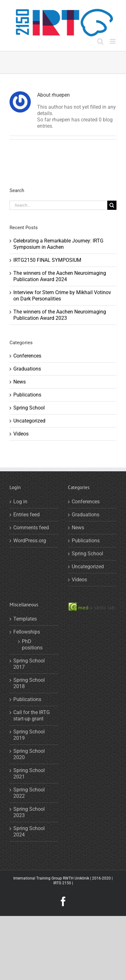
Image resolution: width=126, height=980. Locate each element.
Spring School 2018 (29, 683)
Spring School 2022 (29, 793)
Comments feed (31, 528)
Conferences (27, 356)
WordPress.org (29, 541)
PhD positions (32, 644)
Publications (27, 395)
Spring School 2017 (29, 664)
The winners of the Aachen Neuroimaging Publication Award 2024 (59, 276)
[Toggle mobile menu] (113, 41)
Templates (25, 619)
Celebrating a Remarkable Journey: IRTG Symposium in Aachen (58, 244)
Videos (21, 434)
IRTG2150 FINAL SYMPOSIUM (47, 260)
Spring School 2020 (29, 754)
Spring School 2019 (29, 735)
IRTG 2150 (62, 883)
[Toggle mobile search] (100, 41)
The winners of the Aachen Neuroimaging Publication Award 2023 (59, 315)
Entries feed (26, 515)
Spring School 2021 (29, 773)
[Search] (111, 205)
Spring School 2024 (29, 831)
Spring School (29, 408)
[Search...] (58, 205)
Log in (20, 502)
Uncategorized (29, 421)
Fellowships (26, 632)
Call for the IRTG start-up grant (31, 715)
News (19, 382)
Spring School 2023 (29, 812)
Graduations (27, 369)
